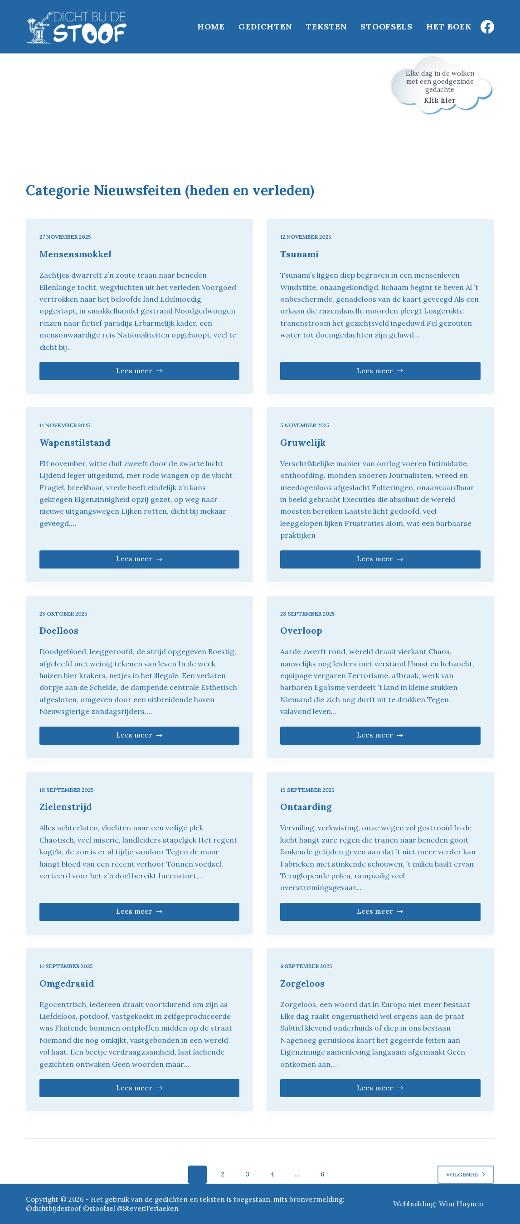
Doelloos (59, 630)
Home (211, 26)
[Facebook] (487, 27)
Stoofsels (386, 26)
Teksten (326, 26)
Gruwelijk (303, 442)
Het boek (448, 26)
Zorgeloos (303, 983)
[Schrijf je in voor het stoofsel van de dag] (442, 84)
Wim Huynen (461, 1203)
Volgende (466, 1174)
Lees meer (155, 373)
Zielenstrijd (66, 806)
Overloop (302, 630)
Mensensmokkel (77, 254)
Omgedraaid (67, 983)
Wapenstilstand (75, 442)
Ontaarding (306, 806)
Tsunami (299, 254)
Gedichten (265, 26)
